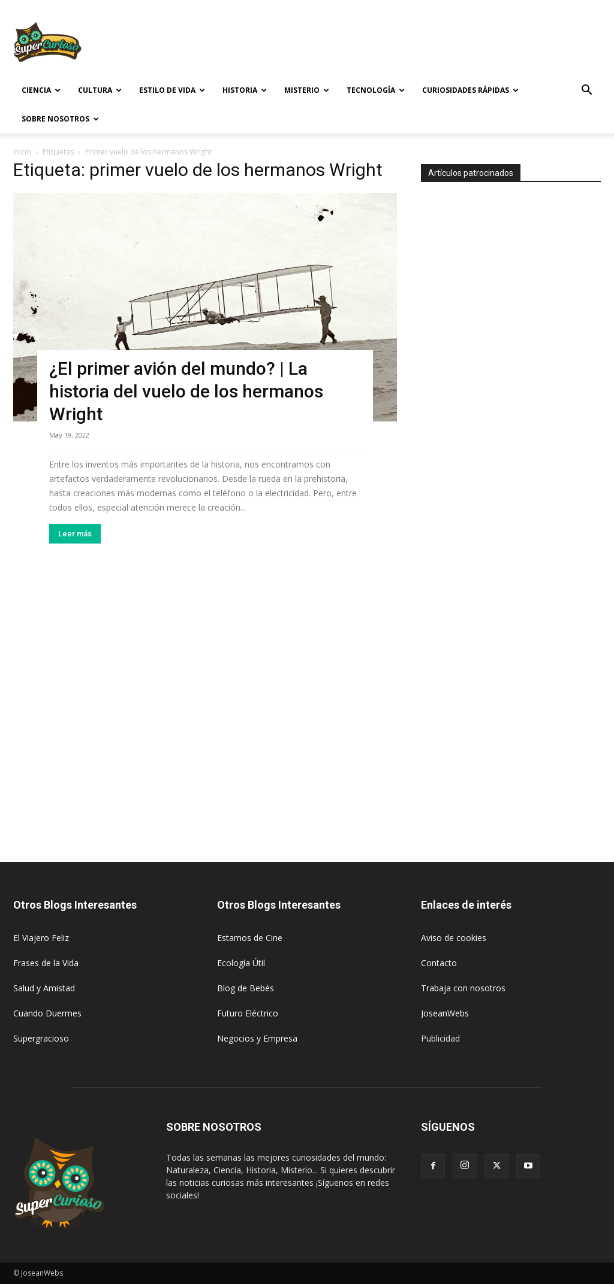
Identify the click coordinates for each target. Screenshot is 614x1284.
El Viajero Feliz (41, 937)
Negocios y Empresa (257, 1038)
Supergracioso (41, 1038)
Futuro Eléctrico (247, 1013)
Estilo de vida (172, 90)
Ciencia (41, 90)
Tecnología (376, 90)
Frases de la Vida (46, 963)
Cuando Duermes (47, 1013)
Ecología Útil (241, 963)
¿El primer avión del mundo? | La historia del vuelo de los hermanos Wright (186, 391)
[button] (586, 91)
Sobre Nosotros (60, 119)
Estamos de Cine (249, 937)
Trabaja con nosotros (463, 988)
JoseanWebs (445, 1013)
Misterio (306, 90)
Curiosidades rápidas (470, 90)
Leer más (75, 533)
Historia (244, 90)
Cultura (100, 90)
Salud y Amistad (44, 988)
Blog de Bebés (245, 988)
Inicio (22, 152)
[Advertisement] (382, 44)
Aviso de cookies (453, 937)
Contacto (439, 963)
